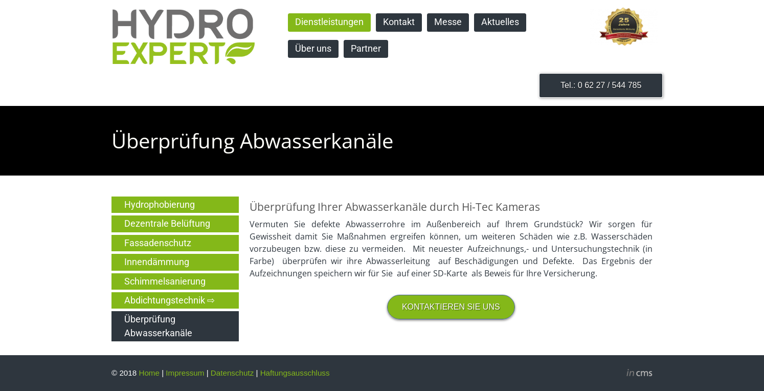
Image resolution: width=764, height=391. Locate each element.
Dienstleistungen (329, 22)
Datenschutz (232, 372)
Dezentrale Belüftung (167, 224)
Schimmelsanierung (165, 281)
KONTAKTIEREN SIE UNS (451, 306)
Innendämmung (156, 262)
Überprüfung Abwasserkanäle (158, 326)
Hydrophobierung (159, 205)
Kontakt (399, 22)
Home (149, 372)
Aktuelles (500, 22)
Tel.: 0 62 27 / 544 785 (600, 85)
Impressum (185, 372)
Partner (366, 49)
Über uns (313, 49)
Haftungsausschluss (295, 372)
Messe (448, 22)
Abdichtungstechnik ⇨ (169, 300)
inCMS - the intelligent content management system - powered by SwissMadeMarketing (639, 374)
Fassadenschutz (157, 243)
